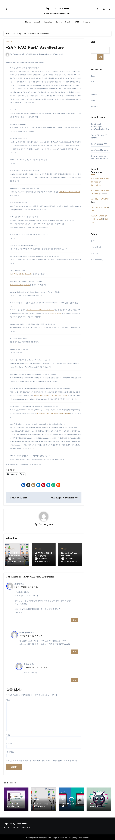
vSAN (76, 22)
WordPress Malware (99, 150)
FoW (92, 211)
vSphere (86, 22)
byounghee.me (57, 8)
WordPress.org (97, 259)
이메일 (9, 742)
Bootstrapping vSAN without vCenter (40, 310)
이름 (8, 733)
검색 (93, 42)
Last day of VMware (99, 199)
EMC (92, 82)
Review (58, 22)
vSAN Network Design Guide (20, 285)
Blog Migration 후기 (99, 144)
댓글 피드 (95, 253)
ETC (92, 88)
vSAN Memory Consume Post (69, 192)
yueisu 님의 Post (56, 313)
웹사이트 (10, 751)
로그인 (93, 241)
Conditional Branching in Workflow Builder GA (100, 126)
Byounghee (17, 54)
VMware (9, 42)
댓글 (8, 699)
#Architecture (46, 54)
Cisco (93, 76)
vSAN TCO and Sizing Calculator (21, 274)
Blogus (72, 837)
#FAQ (55, 54)
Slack (67, 22)
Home (28, 22)
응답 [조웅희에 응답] (74, 619)
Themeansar (83, 837)
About (37, 22)
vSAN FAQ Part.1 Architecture (36, 47)
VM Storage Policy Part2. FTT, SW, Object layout (50, 395)
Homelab (47, 22)
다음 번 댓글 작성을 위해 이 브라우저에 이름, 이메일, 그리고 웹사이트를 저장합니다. (42, 759)
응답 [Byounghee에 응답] (74, 650)
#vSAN (60, 54)
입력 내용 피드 (97, 247)
